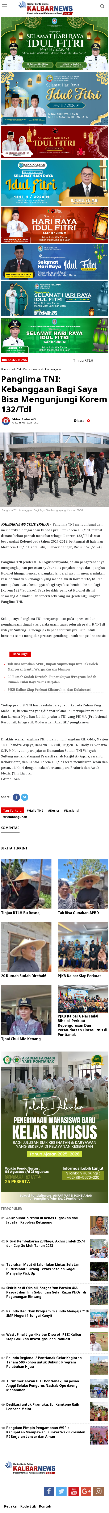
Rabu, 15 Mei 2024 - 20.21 (25, 422)
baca (79, 420)
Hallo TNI (16, 369)
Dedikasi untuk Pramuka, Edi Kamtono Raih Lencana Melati (42, 1406)
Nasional (38, 369)
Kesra (26, 369)
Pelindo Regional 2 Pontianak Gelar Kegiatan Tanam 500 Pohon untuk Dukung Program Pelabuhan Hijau (44, 1362)
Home (4, 369)
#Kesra (53, 810)
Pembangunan (53, 369)
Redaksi (10, 1506)
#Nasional (71, 810)
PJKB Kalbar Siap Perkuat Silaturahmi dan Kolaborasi (49, 690)
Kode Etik (28, 1506)
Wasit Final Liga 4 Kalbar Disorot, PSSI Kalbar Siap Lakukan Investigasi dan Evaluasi (43, 1336)
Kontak (45, 1506)
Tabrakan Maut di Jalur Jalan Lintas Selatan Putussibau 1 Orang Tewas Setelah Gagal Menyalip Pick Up (42, 1269)
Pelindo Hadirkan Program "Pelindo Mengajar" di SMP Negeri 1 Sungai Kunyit (47, 1313)
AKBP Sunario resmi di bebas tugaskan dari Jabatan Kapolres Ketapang (42, 1220)
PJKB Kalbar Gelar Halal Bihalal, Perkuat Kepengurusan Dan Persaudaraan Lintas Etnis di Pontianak (82, 1025)
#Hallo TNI (35, 810)
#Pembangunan (15, 817)
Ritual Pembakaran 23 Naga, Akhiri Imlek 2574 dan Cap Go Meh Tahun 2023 (45, 1243)
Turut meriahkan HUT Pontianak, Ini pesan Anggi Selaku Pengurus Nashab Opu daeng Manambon (42, 1385)
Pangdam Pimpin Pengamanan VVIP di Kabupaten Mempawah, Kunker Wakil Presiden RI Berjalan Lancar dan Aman (45, 1432)
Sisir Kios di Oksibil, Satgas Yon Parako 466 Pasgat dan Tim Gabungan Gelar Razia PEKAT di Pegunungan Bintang (46, 1292)
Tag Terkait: (12, 810)
